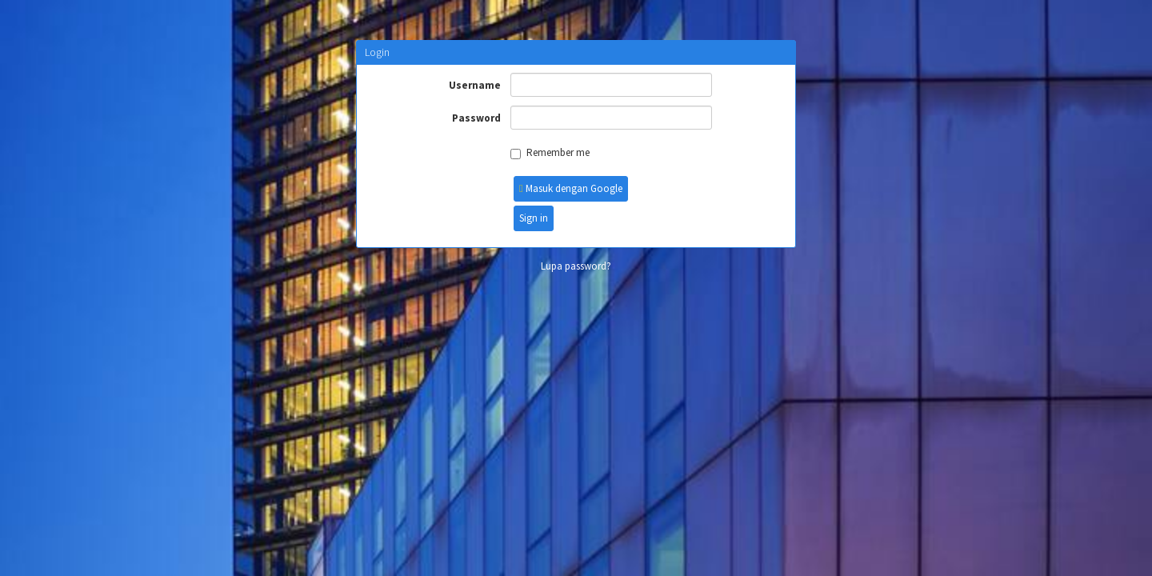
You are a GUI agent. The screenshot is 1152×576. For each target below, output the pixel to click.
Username (475, 85)
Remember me (550, 152)
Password (476, 118)
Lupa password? (576, 266)
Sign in (533, 218)
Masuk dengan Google (570, 188)
